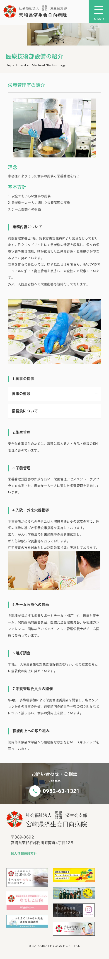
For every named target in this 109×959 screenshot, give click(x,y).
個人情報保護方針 (24, 853)
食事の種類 (21, 394)
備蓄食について (25, 411)
